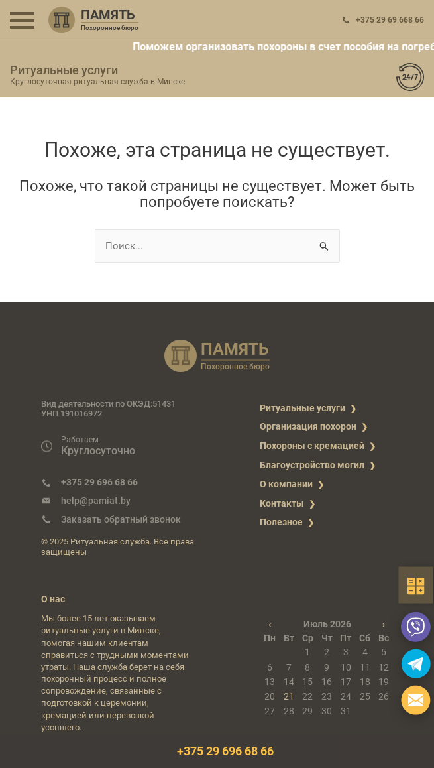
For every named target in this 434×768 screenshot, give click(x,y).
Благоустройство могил (312, 465)
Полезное (281, 522)
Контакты (282, 503)
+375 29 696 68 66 (99, 482)
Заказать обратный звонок (121, 519)
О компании (286, 484)
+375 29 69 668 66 (390, 20)
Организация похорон (308, 426)
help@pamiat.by (96, 500)
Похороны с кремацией (312, 445)
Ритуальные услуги (302, 408)
